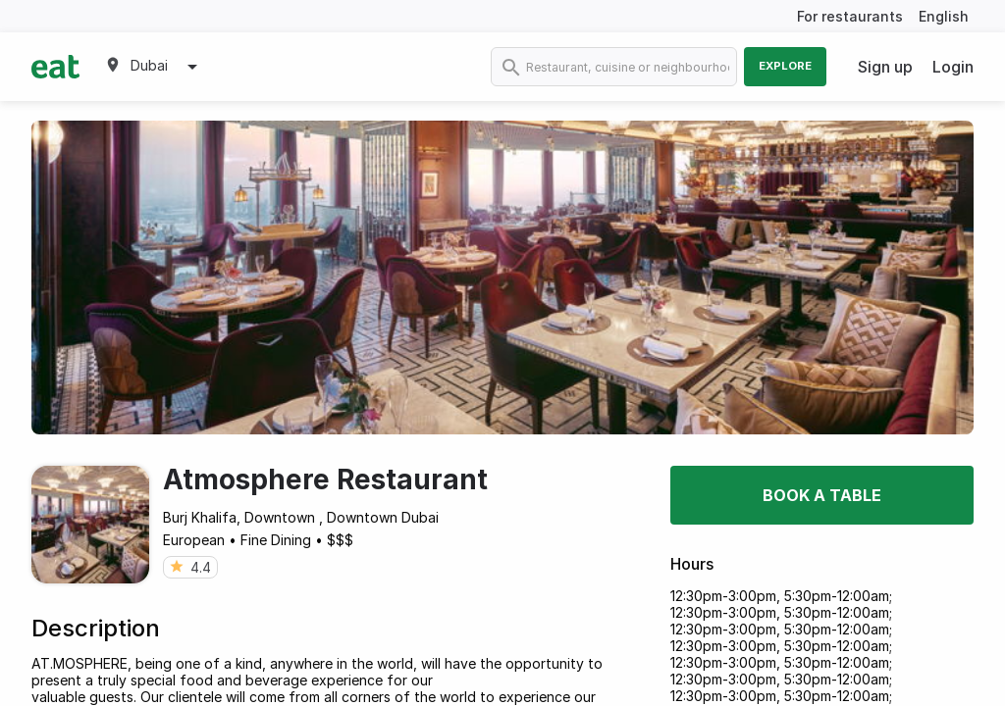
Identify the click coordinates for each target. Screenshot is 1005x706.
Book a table (822, 495)
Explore (785, 66)
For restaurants (850, 16)
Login (953, 66)
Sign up (885, 66)
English (944, 16)
